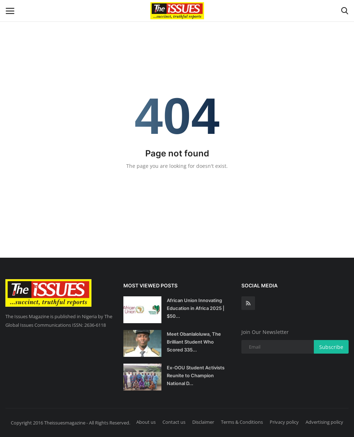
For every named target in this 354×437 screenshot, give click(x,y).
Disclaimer (203, 422)
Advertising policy (324, 422)
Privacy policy (284, 422)
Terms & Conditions (242, 422)
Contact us (173, 422)
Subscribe (331, 347)
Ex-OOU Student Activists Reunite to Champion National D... (196, 375)
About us (146, 422)
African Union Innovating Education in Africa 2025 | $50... (196, 308)
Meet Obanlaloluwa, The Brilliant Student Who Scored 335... (194, 342)
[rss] (248, 303)
